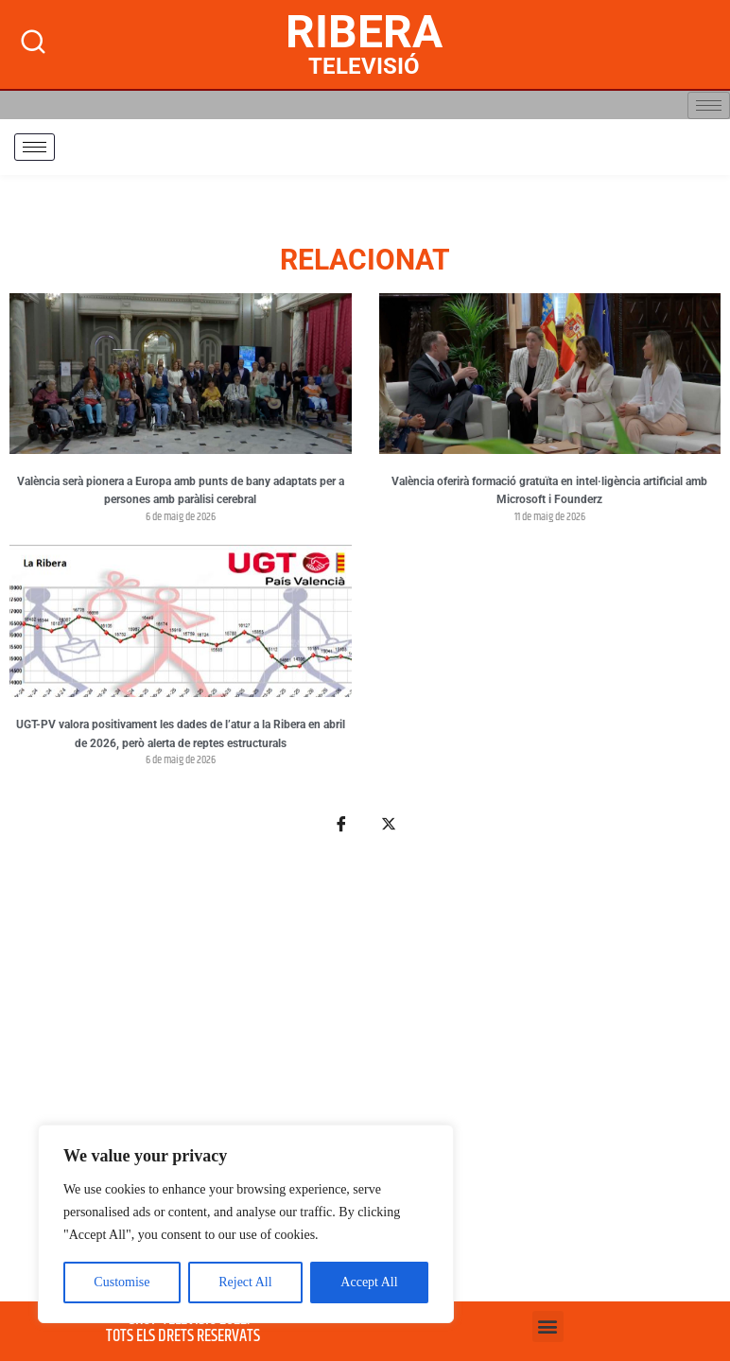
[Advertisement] (365, 1078)
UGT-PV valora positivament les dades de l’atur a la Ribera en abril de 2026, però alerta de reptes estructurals (180, 734)
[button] (548, 1326)
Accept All (368, 1282)
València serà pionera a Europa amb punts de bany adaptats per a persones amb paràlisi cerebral (180, 491)
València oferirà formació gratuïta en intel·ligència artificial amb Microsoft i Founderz (549, 491)
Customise (121, 1282)
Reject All (244, 1282)
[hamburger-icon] (708, 105)
